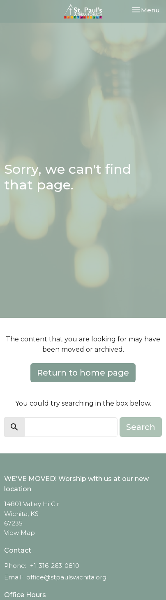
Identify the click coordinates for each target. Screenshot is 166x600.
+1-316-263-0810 (54, 566)
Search (140, 427)
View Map (19, 533)
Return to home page (83, 373)
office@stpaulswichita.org (66, 577)
